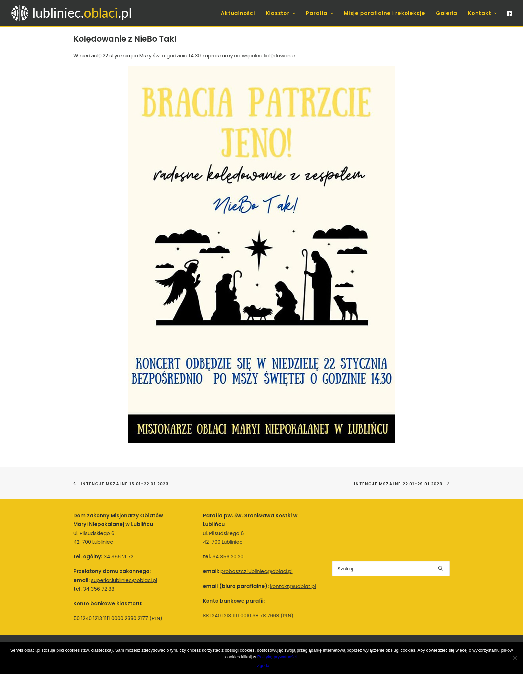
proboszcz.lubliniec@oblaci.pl (256, 571)
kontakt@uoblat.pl (293, 586)
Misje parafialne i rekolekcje (384, 13)
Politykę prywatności (277, 656)
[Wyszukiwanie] (391, 568)
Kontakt (482, 13)
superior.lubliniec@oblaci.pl (124, 580)
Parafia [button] (319, 13)
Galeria (446, 13)
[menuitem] (237, 13)
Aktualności (238, 13)
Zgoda (263, 665)
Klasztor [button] (281, 13)
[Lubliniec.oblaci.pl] (77, 13)
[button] (509, 13)
